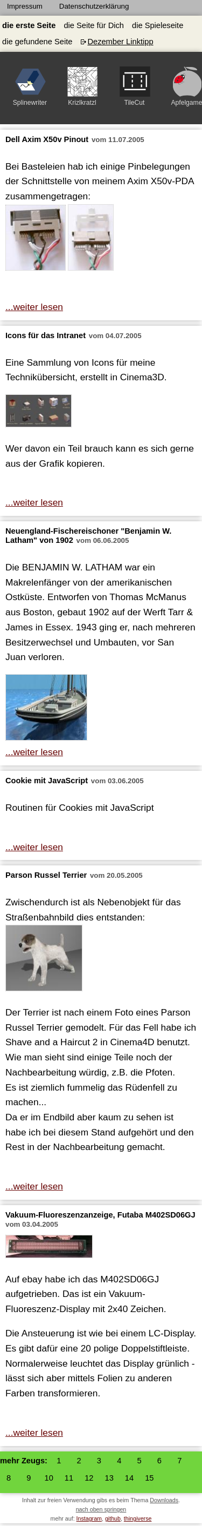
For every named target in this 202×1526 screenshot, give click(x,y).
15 (149, 1478)
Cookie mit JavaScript (46, 780)
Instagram (89, 1518)
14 (129, 1478)
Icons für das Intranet (45, 335)
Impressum (25, 6)
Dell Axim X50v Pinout (46, 139)
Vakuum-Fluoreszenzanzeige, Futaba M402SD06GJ (100, 1215)
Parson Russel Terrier (46, 875)
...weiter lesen (34, 306)
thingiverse (138, 1518)
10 (49, 1478)
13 (109, 1478)
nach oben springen (101, 1509)
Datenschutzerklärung (94, 6)
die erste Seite (28, 25)
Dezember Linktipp (120, 41)
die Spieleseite (157, 25)
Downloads (164, 1500)
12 (89, 1478)
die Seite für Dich (94, 25)
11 (69, 1478)
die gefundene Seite (37, 41)
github (113, 1518)
